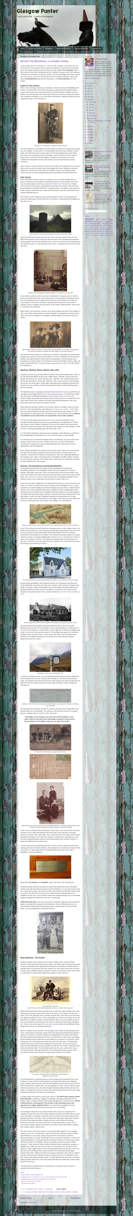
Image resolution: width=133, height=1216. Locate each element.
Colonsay (65, 392)
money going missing (51, 1024)
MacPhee (68, 1192)
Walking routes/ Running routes (47, 52)
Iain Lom (30, 201)
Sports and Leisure (35, 48)
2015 (89, 132)
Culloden (75, 422)
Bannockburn (58, 394)
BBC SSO (102, 231)
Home (23, 48)
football (88, 221)
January (91, 118)
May (90, 107)
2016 (89, 129)
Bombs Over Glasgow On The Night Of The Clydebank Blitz (103, 195)
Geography (49, 48)
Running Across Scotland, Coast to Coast (76, 52)
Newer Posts (25, 1198)
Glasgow (89, 219)
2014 (89, 135)
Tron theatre (89, 227)
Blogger (77, 1211)
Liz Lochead (101, 229)
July (90, 104)
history (63, 1192)
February (92, 115)
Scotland (75, 1192)
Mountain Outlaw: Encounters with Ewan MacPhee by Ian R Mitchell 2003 (38, 1179)
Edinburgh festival (95, 223)
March (91, 113)
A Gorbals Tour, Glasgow (101, 181)
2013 (89, 137)
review (110, 219)
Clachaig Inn (41, 66)
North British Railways (30, 630)
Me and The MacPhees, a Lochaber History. (44, 61)
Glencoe (50, 66)
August (91, 102)
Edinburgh (105, 223)
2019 (89, 97)
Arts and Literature (26, 52)
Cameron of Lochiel (61, 409)
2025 (89, 86)
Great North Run (94, 231)
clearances (53, 442)
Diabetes (110, 227)
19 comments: (49, 1189)
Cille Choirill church (55, 184)
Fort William (50, 1192)
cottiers (104, 225)
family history (42, 1192)
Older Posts (75, 1198)
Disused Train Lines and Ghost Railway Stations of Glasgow (102, 167)
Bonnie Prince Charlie (53, 420)
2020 (89, 94)
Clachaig (28, 1192)
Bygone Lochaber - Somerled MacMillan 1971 (32, 1174)
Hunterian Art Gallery (91, 229)
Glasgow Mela (104, 233)
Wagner (107, 229)
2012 (89, 140)
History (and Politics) (63, 48)
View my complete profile (93, 78)
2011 (89, 143)
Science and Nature (81, 48)
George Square (109, 231)
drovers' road (61, 537)
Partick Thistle (102, 221)
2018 (89, 99)
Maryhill (99, 225)
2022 (89, 88)
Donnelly (34, 1192)
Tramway (110, 225)
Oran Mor (94, 221)
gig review (101, 219)
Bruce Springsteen (100, 227)
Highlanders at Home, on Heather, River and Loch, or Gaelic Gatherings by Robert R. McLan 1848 (44, 1177)
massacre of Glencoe (35, 477)
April (90, 110)
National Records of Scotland (28, 1183)
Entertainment (96, 48)
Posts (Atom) (33, 1202)
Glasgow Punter (37, 11)
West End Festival (105, 235)
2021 (89, 91)
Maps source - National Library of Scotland (31, 1181)
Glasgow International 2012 (92, 233)
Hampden (93, 225)
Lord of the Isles (68, 396)
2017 (89, 126)
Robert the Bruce (46, 394)
